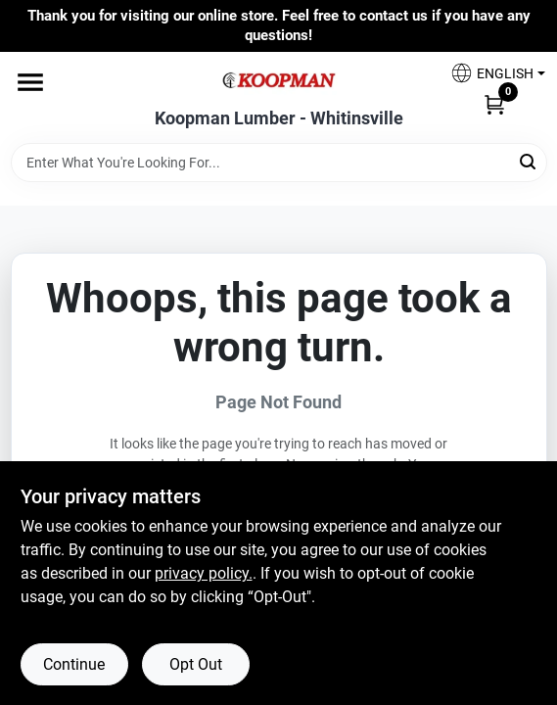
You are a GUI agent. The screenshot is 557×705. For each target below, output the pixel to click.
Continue (74, 664)
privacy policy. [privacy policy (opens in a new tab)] (204, 573)
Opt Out (195, 664)
